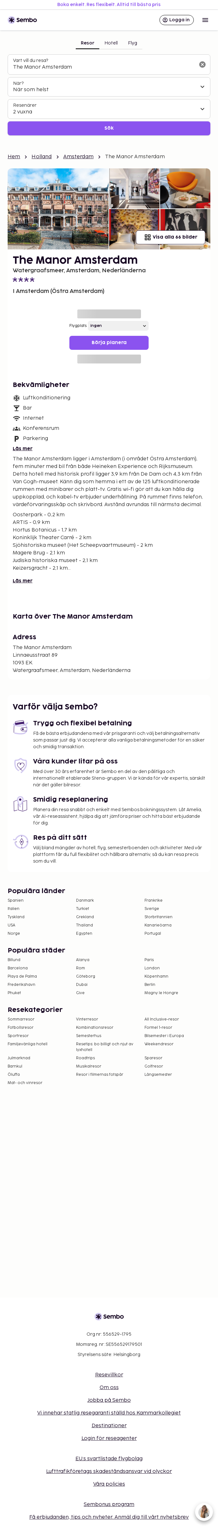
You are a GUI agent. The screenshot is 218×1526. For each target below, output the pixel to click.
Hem (14, 157)
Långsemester (158, 1074)
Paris (149, 960)
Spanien (16, 900)
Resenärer (25, 105)
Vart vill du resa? (30, 60)
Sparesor (153, 1058)
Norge (14, 933)
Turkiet (82, 908)
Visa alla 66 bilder (170, 237)
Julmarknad (19, 1058)
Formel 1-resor (158, 1027)
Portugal (152, 933)
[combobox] (104, 67)
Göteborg (85, 976)
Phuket (14, 993)
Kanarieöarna (158, 925)
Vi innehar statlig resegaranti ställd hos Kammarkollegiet (109, 1413)
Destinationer (109, 1426)
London (152, 968)
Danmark (85, 900)
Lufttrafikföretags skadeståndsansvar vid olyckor (109, 1471)
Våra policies (109, 1484)
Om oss (109, 1388)
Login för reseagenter (109, 1438)
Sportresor (18, 1036)
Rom (80, 968)
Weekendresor (158, 1044)
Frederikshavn (21, 984)
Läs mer (22, 449)
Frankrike (153, 900)
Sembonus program (109, 1505)
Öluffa (14, 1074)
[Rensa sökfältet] (202, 64)
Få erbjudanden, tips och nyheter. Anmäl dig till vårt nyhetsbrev (109, 1517)
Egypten (84, 933)
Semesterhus (88, 1036)
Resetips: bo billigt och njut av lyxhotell (104, 1047)
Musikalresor (88, 1066)
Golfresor (153, 1066)
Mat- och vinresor (25, 1083)
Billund (14, 960)
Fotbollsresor (20, 1027)
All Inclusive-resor (161, 1019)
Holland (42, 157)
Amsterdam (78, 157)
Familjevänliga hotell (27, 1044)
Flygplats (78, 325)
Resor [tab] (87, 43)
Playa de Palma (22, 976)
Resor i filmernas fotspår (99, 1074)
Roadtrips (85, 1058)
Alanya (82, 960)
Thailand (84, 925)
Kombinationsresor (94, 1027)
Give (80, 993)
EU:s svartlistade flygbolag (109, 1459)
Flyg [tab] (132, 43)
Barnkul (15, 1066)
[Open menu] (205, 20)
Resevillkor (109, 1375)
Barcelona (18, 968)
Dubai (82, 984)
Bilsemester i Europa (164, 1036)
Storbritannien (158, 917)
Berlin (149, 984)
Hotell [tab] (111, 43)
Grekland (85, 917)
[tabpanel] (109, 94)
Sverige (151, 908)
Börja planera (109, 343)
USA (11, 925)
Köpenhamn (156, 976)
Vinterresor (87, 1019)
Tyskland (16, 917)
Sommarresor (21, 1019)
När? (18, 83)
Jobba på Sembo (109, 1400)
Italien (13, 908)
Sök (109, 128)
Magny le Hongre (161, 993)
